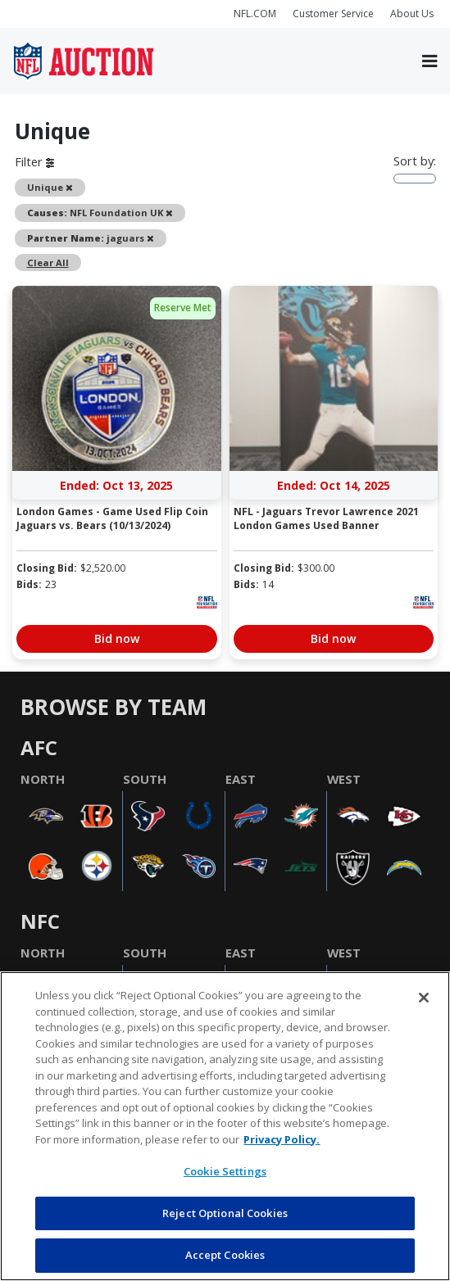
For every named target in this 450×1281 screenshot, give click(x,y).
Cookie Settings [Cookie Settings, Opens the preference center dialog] (225, 1171)
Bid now (116, 638)
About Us (412, 13)
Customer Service (333, 13)
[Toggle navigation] (429, 60)
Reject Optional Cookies (225, 1213)
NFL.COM (255, 13)
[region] (225, 1126)
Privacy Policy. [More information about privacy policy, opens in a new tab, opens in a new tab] (281, 1139)
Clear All (48, 262)
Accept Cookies (225, 1254)
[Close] (424, 998)
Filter (34, 161)
